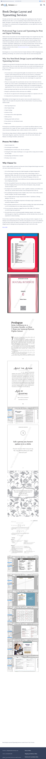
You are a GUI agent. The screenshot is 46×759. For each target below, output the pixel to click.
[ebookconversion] (9, 5)
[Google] (44, 1)
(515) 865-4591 (9, 753)
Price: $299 (4, 227)
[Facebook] (40, 1)
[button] (41, 4)
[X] (42, 1)
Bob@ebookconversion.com (12, 750)
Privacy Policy (28, 750)
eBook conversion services (23, 47)
